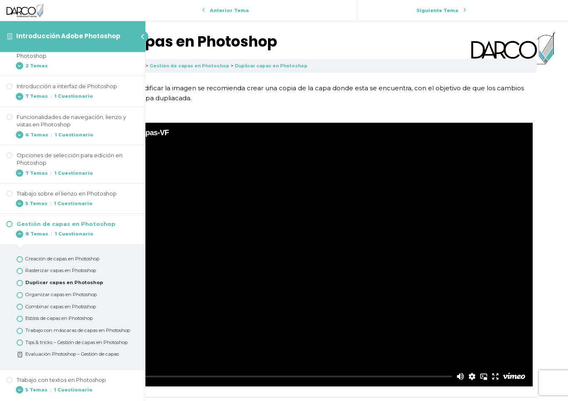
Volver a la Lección (357, 344)
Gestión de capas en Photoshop (312, 66)
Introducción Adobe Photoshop (68, 36)
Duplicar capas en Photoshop (398, 66)
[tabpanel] (357, 202)
